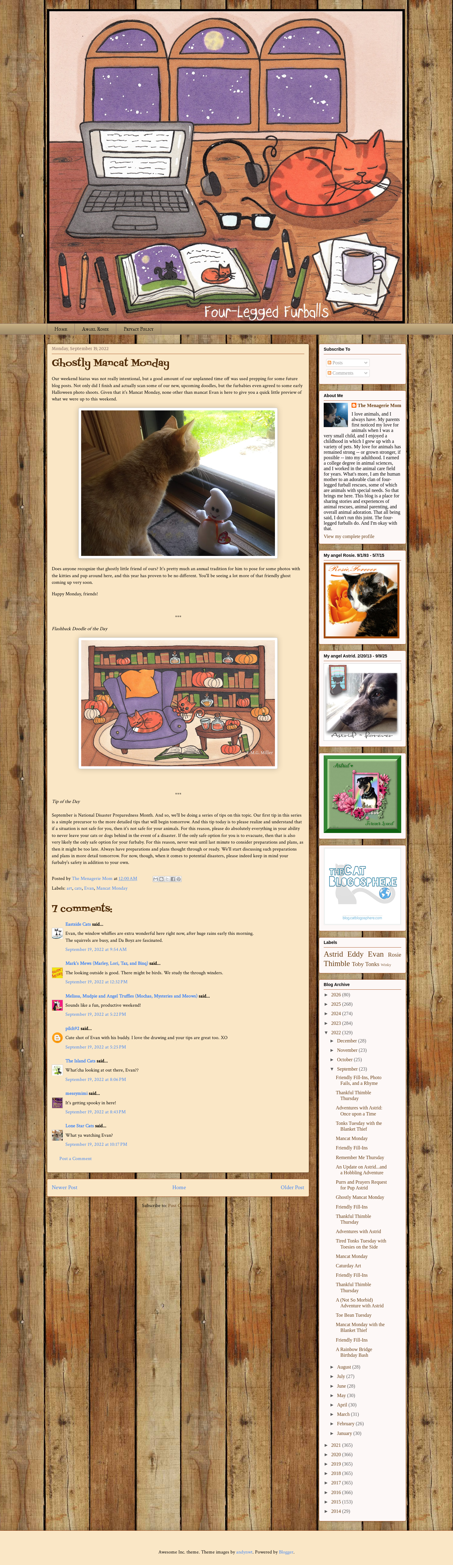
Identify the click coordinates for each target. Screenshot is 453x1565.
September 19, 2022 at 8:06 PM (95, 1079)
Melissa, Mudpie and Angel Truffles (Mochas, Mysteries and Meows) (131, 996)
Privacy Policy (139, 329)
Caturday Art (348, 1265)
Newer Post (65, 1187)
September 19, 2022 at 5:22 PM (95, 1014)
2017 (336, 1482)
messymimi (76, 1093)
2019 (336, 1463)
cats (78, 888)
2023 (336, 1023)
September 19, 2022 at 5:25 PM (95, 1047)
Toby (358, 964)
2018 (336, 1473)
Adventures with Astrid (358, 1231)
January (345, 1433)
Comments (340, 373)
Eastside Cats (78, 924)
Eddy (355, 954)
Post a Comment (75, 1158)
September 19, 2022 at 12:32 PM (96, 982)
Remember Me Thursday (360, 1157)
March (344, 1414)
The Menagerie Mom (379, 405)
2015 (336, 1501)
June (342, 1386)
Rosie (394, 954)
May (342, 1395)
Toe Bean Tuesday (354, 1315)
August (344, 1366)
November (348, 1050)
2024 (336, 1013)
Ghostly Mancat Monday (360, 1197)
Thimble (337, 963)
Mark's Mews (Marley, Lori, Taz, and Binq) (106, 963)
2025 (336, 1004)
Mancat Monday (111, 888)
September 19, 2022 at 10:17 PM (96, 1144)
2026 (336, 994)
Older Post (292, 1187)
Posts (335, 362)
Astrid (333, 954)
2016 (336, 1492)
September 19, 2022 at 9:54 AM (96, 949)
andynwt (244, 1552)
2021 (336, 1445)
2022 (336, 1032)
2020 (336, 1454)
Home (61, 329)
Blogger (286, 1552)
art (69, 888)
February (346, 1423)
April (343, 1404)
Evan (89, 888)
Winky (386, 965)
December (347, 1040)
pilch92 (72, 1028)
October (345, 1059)
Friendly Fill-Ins (352, 1147)
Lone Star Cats (79, 1126)
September (348, 1069)
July (341, 1376)
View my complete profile (349, 536)
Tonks (372, 964)
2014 (336, 1511)
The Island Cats (80, 1061)
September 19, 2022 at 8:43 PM (95, 1112)
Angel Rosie (95, 329)
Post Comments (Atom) (191, 1205)
